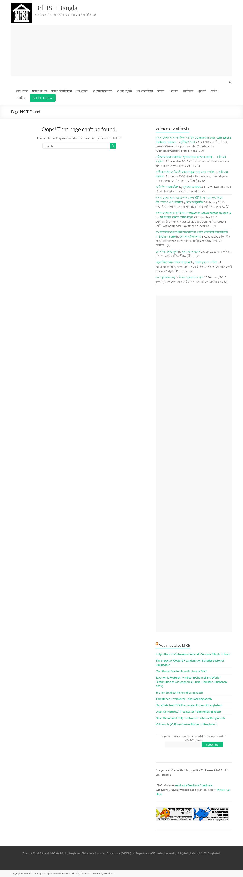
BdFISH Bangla (56, 8)
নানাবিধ (20, 97)
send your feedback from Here (193, 785)
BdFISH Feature (43, 97)
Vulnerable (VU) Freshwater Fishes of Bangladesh (186, 724)
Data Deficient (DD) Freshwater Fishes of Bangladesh (189, 705)
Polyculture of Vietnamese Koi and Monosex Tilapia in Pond (193, 654)
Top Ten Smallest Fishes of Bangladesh (179, 692)
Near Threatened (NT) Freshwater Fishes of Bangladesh (190, 718)
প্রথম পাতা (22, 91)
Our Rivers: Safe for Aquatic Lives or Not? (181, 671)
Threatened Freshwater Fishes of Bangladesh (184, 698)
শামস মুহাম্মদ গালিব (206, 262)
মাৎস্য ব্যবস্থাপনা (102, 91)
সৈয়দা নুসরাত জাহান (191, 277)
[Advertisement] (123, 50)
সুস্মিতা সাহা (187, 142)
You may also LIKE (174, 645)
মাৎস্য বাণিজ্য (145, 91)
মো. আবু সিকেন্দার (190, 236)
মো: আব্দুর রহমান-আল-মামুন (176, 217)
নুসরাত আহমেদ (192, 187)
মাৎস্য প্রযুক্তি (124, 91)
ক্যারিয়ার (188, 91)
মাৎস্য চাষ (82, 91)
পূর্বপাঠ (202, 91)
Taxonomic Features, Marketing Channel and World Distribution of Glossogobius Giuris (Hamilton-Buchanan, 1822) (191, 682)
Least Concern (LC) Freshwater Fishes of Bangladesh (188, 711)
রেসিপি (215, 91)
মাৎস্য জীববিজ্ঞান (61, 91)
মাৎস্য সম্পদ (39, 91)
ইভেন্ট (160, 91)
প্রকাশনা (173, 91)
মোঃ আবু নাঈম (194, 202)
